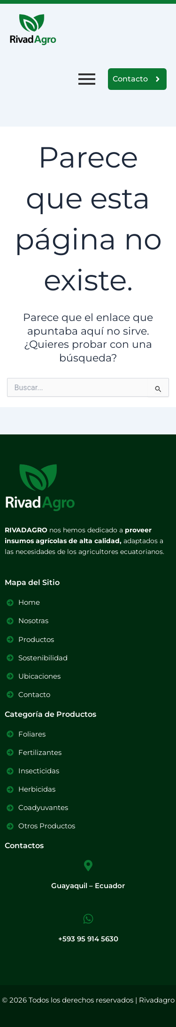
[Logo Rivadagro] (32, 29)
